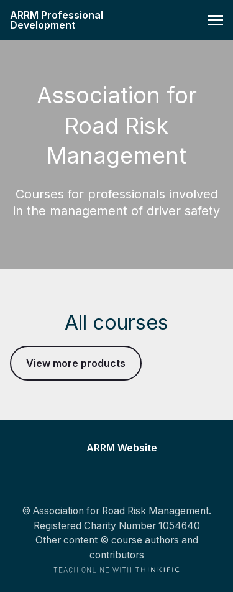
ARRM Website (121, 448)
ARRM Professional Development (56, 20)
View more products (76, 363)
